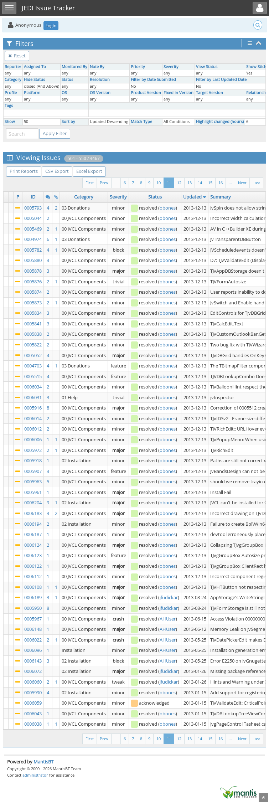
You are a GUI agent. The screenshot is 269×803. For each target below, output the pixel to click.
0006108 (33, 587)
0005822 (33, 344)
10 (158, 182)
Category (13, 79)
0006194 (33, 524)
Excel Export (89, 171)
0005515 (33, 376)
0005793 (33, 208)
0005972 (33, 450)
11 (169, 182)
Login (51, 25)
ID (33, 197)
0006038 (33, 724)
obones (168, 208)
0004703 (33, 365)
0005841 (33, 323)
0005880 (33, 260)
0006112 (33, 576)
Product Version (146, 92)
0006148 (33, 629)
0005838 (33, 334)
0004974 (33, 239)
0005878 (33, 271)
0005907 (33, 471)
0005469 (33, 229)
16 (220, 182)
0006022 (33, 640)
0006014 (33, 418)
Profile (11, 92)
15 (210, 182)
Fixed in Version (178, 92)
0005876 (33, 281)
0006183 (33, 513)
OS (64, 92)
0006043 (33, 713)
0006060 (33, 682)
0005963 (33, 481)
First (90, 182)
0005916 (33, 408)
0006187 (33, 534)
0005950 (33, 608)
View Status (206, 66)
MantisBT (43, 761)
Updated (192, 197)
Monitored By (74, 66)
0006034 (33, 387)
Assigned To (35, 66)
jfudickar (169, 597)
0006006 (33, 439)
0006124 (33, 545)
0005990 (33, 692)
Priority (138, 66)
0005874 (33, 292)
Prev (104, 182)
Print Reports (24, 171)
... (230, 182)
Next (242, 182)
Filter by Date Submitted (153, 79)
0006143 (33, 661)
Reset (17, 55)
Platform (32, 92)
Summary (220, 197)
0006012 (33, 429)
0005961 (33, 492)
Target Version (209, 92)
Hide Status (34, 79)
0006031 (33, 397)
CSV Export (57, 171)
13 (189, 182)
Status (67, 79)
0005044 (33, 218)
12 (179, 182)
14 (200, 182)
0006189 (33, 597)
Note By (97, 66)
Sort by (68, 121)
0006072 (33, 671)
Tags (9, 105)
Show (10, 121)
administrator (35, 775)
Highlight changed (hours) (220, 121)
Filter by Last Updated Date (221, 79)
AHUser (168, 619)
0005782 (33, 250)
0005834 (33, 313)
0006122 (33, 566)
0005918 (33, 460)
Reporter (13, 66)
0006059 (33, 703)
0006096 (33, 650)
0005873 (33, 302)
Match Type (141, 121)
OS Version (100, 92)
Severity (171, 66)
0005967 (33, 619)
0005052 (33, 355)
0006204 (33, 502)
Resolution (100, 79)
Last (256, 182)
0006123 (33, 555)
